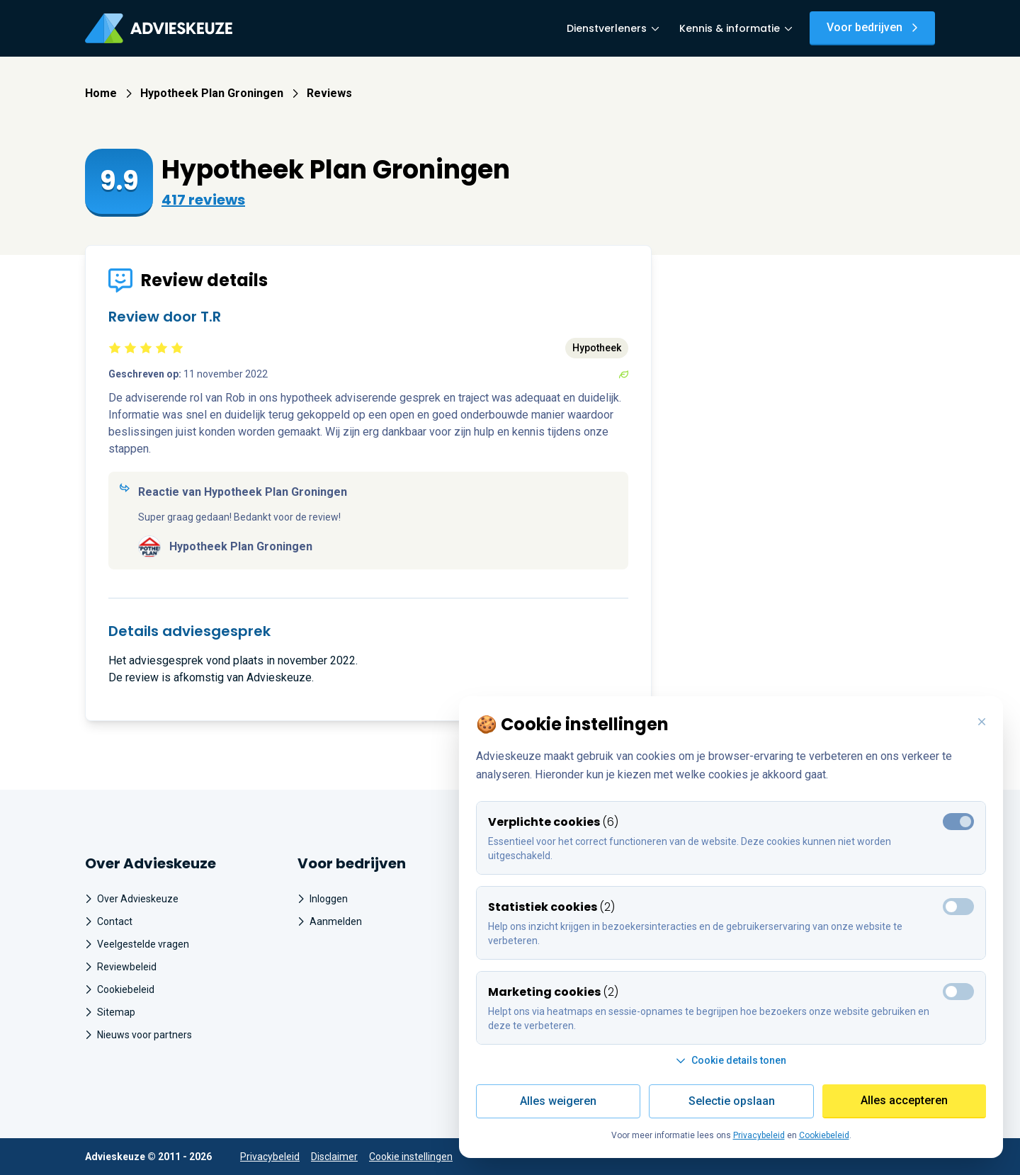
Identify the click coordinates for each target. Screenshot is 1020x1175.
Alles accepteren (904, 1100)
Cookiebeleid (119, 989)
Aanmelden (330, 921)
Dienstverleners (613, 28)
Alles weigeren (558, 1101)
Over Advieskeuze (131, 898)
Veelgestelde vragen (137, 944)
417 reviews (203, 200)
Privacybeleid (270, 1156)
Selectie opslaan (731, 1101)
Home (108, 93)
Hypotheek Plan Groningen (219, 93)
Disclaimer (334, 1156)
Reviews (329, 93)
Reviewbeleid (121, 966)
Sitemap (110, 1012)
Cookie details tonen (731, 1060)
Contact (108, 921)
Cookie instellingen (411, 1156)
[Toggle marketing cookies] (958, 906)
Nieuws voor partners (138, 1034)
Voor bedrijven (872, 27)
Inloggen (323, 898)
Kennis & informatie (736, 28)
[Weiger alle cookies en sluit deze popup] (982, 722)
